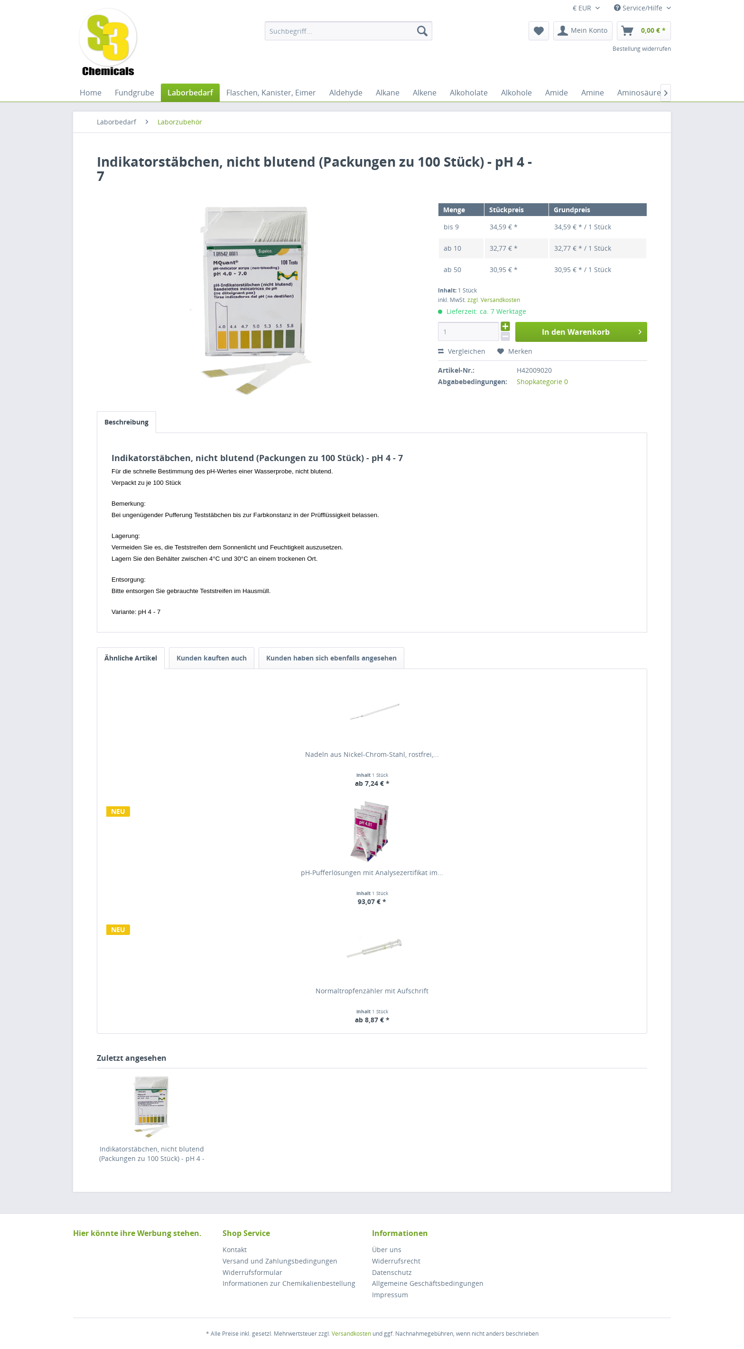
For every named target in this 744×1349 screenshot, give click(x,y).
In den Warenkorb (592, 330)
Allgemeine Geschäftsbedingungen (428, 1283)
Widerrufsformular (252, 1272)
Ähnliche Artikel (130, 657)
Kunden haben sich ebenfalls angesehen (331, 657)
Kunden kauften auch (212, 657)
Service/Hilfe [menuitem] (639, 7)
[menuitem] (348, 30)
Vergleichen (461, 351)
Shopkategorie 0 (542, 381)
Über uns (386, 1249)
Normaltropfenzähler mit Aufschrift (372, 990)
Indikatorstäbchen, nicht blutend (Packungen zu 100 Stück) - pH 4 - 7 (152, 1153)
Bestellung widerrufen (642, 49)
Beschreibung (126, 421)
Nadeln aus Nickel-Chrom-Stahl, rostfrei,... (372, 754)
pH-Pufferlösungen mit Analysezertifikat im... (372, 872)
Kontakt (235, 1249)
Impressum (390, 1294)
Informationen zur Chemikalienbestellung (289, 1283)
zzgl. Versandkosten (493, 300)
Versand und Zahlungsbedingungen (280, 1260)
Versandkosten (351, 1334)
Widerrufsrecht (396, 1260)
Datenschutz (392, 1272)
